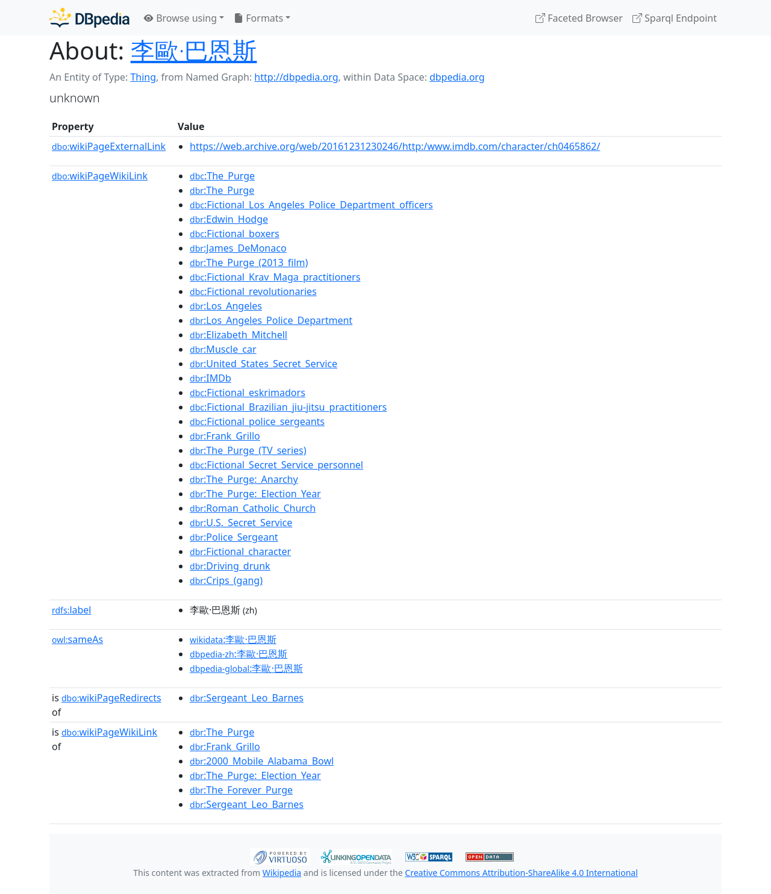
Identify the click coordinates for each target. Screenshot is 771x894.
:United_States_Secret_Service (263, 363)
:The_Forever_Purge (241, 789)
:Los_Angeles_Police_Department (271, 320)
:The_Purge (222, 175)
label (72, 609)
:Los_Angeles (226, 305)
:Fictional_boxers (234, 233)
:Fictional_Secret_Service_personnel (276, 464)
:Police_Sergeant (234, 537)
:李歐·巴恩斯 (233, 639)
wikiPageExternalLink (109, 146)
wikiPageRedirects (111, 697)
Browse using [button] (180, 18)
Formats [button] (258, 18)
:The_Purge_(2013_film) (249, 262)
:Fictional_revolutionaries (253, 291)
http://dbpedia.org (296, 77)
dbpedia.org (457, 77)
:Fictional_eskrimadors (247, 392)
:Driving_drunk (230, 566)
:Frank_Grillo (225, 435)
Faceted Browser (579, 18)
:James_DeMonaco (238, 248)
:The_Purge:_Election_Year (255, 493)
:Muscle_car (223, 349)
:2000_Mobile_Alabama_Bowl (262, 761)
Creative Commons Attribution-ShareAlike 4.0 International (521, 872)
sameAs (77, 639)
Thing (143, 77)
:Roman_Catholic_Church (253, 508)
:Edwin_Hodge (229, 219)
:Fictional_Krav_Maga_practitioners (275, 277)
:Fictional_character (240, 551)
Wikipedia (282, 872)
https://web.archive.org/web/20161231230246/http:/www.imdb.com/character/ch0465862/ (395, 146)
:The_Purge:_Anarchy (244, 479)
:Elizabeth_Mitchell (238, 334)
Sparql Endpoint (674, 18)
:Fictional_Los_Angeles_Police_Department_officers (311, 204)
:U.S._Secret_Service (241, 522)
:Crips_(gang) (226, 580)
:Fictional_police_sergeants (257, 421)
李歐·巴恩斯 (194, 50)
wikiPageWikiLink (100, 175)
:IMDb (210, 378)
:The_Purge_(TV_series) (248, 450)
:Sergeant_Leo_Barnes (247, 697)
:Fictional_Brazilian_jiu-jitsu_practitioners (288, 407)
